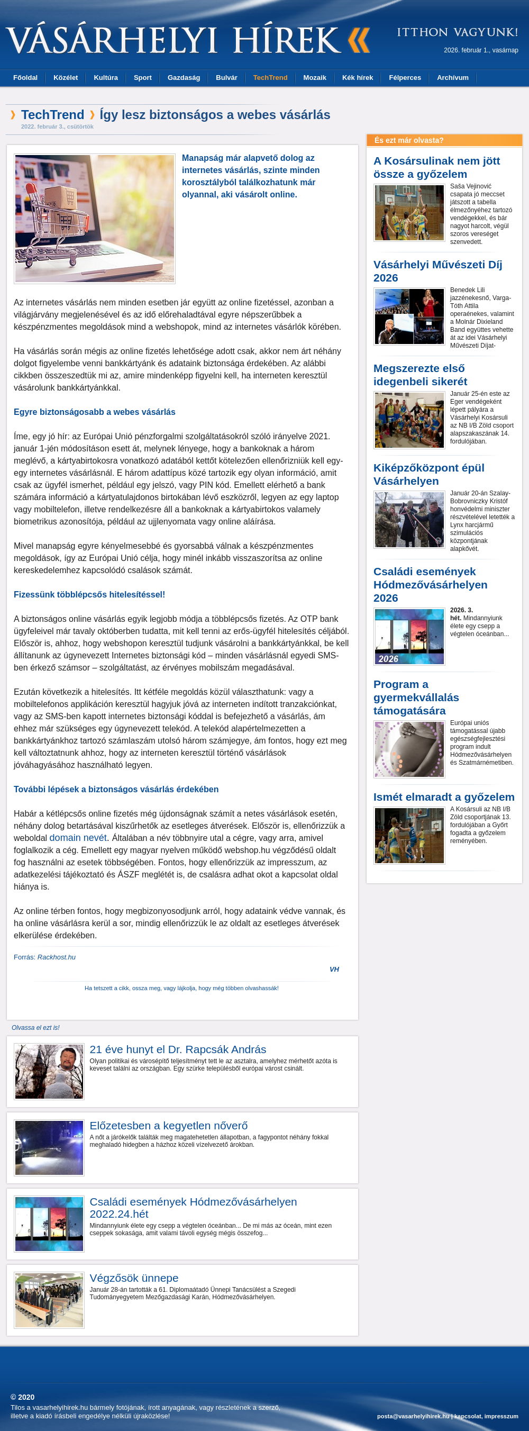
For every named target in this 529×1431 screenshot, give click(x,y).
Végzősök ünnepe (134, 1278)
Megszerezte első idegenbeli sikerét (420, 374)
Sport (143, 77)
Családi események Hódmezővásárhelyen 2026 (430, 584)
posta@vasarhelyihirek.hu (413, 1416)
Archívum (453, 77)
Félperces (405, 77)
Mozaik (315, 77)
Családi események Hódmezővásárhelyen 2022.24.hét (193, 1207)
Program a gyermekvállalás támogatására (416, 697)
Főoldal (25, 77)
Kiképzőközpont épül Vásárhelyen (429, 474)
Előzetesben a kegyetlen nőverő (169, 1125)
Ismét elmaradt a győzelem (444, 797)
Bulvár (226, 77)
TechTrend (270, 77)
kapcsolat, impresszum (486, 1416)
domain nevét (78, 837)
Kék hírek (357, 77)
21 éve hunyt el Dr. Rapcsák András (178, 1049)
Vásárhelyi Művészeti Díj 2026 (438, 271)
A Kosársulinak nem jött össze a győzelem (436, 167)
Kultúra (106, 77)
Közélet (65, 77)
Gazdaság (184, 77)
